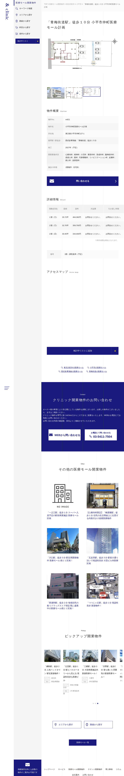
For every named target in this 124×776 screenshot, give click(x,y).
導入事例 (109, 769)
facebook (7, 771)
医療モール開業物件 (56, 4)
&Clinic (7, 11)
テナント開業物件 (95, 769)
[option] (82, 61)
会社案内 (75, 775)
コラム (118, 769)
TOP (45, 4)
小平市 (78, 4)
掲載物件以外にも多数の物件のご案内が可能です (27, 770)
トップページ (49, 769)
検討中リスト (22, 41)
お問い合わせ (88, 775)
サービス (61, 769)
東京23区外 (70, 4)
